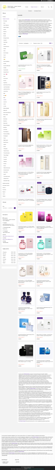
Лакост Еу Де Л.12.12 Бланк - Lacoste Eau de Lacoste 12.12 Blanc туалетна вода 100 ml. (44, 335)
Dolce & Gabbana (6, 61)
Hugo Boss (5, 82)
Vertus (4, 165)
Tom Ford (5, 157)
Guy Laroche (5, 78)
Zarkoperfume (5, 178)
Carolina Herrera (6, 46)
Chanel (4, 48)
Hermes (4, 80)
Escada (4, 63)
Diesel (4, 57)
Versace (4, 163)
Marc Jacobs (5, 114)
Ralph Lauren (5, 140)
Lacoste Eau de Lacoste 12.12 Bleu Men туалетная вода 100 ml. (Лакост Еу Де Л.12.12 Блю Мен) (45, 361)
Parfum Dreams (27, 19)
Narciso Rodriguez (6, 125)
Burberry (4, 31)
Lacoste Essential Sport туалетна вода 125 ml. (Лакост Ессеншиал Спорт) (26, 335)
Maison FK (5, 110)
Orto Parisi (5, 129)
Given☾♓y (5, 74)
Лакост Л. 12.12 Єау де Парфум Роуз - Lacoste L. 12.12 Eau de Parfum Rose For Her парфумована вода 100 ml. (26, 93)
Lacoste (4, 99)
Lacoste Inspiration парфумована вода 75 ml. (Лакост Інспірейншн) (44, 308)
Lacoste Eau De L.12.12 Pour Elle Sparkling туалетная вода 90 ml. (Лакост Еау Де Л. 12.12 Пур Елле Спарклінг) (25, 254)
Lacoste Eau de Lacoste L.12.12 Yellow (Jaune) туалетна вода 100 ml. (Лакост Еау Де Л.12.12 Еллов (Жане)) (26, 227)
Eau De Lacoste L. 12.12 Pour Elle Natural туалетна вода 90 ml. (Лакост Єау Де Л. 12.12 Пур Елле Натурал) (45, 254)
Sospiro (4, 144)
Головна (4, 16)
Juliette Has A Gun (6, 89)
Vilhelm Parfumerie (6, 167)
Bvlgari (4, 33)
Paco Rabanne (5, 131)
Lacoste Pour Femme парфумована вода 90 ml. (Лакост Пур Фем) (44, 120)
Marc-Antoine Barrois (7, 112)
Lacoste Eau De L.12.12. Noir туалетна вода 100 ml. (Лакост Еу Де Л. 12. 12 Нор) (25, 361)
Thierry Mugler (5, 155)
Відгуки (4, 191)
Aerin (4, 23)
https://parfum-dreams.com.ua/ (8, 236)
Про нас (4, 187)
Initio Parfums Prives (7, 84)
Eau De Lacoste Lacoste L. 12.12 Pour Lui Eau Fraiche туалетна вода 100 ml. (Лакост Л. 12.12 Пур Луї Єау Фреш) (44, 146)
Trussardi (5, 159)
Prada (4, 138)
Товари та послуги (6, 18)
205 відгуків (44, 0)
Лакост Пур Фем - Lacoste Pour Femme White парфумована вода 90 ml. (26, 120)
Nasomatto (5, 123)
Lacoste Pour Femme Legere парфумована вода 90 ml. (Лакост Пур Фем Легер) (44, 173)
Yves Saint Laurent (6, 176)
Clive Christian (5, 52)
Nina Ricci (5, 127)
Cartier (4, 44)
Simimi (4, 146)
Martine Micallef (6, 108)
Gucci (4, 76)
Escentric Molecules (6, 65)
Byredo (4, 35)
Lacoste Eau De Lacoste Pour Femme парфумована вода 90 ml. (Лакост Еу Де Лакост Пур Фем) (44, 281)
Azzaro (4, 29)
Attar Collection (6, 25)
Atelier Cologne (6, 27)
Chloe (4, 50)
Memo (4, 116)
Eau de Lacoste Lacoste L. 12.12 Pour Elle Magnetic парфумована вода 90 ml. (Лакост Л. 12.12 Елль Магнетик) (45, 227)
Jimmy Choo (5, 91)
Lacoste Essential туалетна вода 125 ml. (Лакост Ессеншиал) (25, 66)
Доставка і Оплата (37, 10)
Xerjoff (4, 174)
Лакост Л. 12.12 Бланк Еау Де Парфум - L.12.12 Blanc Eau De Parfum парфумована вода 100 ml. (44, 66)
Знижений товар (6, 180)
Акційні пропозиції (6, 183)
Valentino (5, 161)
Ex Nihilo (4, 67)
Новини (4, 196)
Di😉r (4, 59)
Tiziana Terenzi (6, 150)
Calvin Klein (5, 42)
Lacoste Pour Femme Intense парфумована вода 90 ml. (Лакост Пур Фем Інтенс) (25, 146)
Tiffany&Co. (5, 148)
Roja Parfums (5, 142)
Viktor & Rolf (5, 172)
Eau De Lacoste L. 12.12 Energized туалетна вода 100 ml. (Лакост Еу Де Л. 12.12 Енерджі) (26, 200)
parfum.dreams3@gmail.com (8, 239)
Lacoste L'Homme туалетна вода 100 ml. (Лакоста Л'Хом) (44, 93)
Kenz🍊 (4, 95)
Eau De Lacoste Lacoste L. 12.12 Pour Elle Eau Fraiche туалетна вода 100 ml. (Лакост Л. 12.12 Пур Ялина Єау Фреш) (26, 173)
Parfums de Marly (6, 133)
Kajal (4, 93)
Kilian (4, 97)
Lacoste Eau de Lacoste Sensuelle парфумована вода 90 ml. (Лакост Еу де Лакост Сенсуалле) (25, 308)
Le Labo (4, 106)
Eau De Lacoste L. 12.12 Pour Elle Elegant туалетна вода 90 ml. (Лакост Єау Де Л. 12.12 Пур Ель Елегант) (26, 281)
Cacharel (4, 40)
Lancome (5, 101)
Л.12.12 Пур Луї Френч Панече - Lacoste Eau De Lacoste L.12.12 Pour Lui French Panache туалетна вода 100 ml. (44, 200)
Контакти (30, 10)
